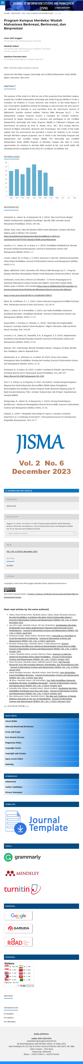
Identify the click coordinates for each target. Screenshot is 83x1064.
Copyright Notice (13, 748)
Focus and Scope (12, 732)
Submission (10, 781)
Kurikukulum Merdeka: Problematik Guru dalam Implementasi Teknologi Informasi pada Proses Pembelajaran (43, 628)
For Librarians (9, 1021)
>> (28, 706)
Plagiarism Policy (13, 742)
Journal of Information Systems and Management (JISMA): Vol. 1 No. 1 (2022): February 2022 (40, 700)
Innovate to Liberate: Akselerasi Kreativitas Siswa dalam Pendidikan (40, 655)
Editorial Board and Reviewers (19, 726)
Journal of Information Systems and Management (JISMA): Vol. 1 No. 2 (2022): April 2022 (40, 639)
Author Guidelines (13, 787)
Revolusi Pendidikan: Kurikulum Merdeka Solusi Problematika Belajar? (40, 617)
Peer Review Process (14, 737)
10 (23, 706)
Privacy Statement (13, 792)
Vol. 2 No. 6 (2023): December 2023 (37, 13)
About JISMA (11, 721)
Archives (15, 13)
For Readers (9, 1013)
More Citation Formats (17, 533)
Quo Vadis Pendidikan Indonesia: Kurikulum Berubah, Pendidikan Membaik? (42, 681)
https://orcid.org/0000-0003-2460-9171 (16, 51)
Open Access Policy (14, 759)
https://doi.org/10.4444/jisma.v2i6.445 (23, 68)
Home (7, 13)
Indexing (9, 764)
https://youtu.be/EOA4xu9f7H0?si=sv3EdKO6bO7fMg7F (28, 295)
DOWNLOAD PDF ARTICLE (19, 491)
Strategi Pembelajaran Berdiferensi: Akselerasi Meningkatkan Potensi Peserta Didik (42, 644)
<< (5, 706)
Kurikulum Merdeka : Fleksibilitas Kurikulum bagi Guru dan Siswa (43, 689)
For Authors (9, 1017)
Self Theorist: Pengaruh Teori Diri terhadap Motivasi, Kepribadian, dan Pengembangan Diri (43, 663)
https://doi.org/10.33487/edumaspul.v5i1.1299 (24, 376)
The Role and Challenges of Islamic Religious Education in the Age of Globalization (42, 697)
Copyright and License (15, 753)
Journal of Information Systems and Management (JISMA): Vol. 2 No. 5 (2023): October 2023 (40, 658)
